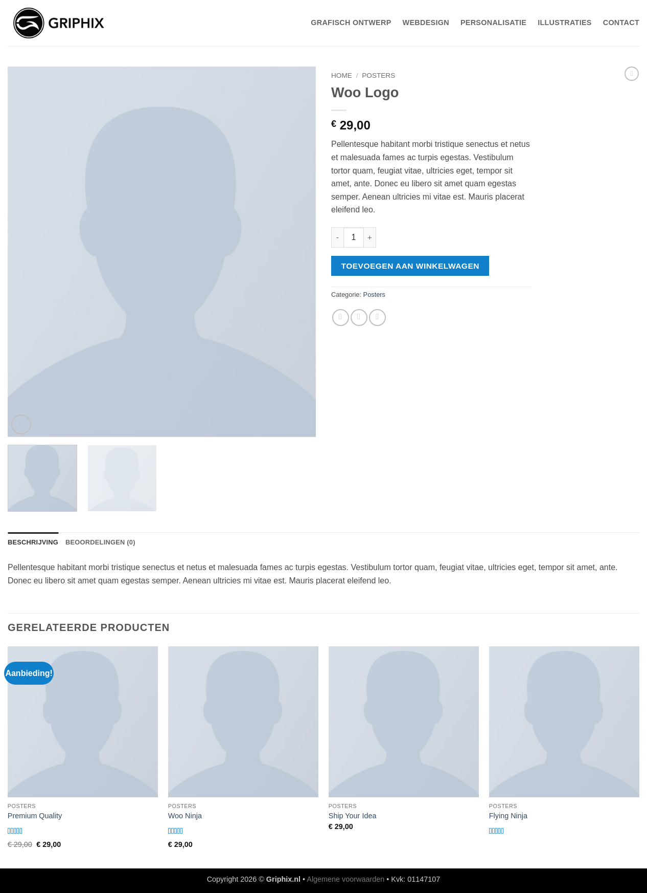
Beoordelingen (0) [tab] (100, 542)
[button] (21, 424)
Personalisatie (493, 22)
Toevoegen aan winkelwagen (410, 266)
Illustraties (565, 22)
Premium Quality (35, 816)
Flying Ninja (508, 816)
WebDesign (426, 22)
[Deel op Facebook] (340, 317)
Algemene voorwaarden (345, 879)
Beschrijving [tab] (33, 542)
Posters (378, 75)
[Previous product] (632, 74)
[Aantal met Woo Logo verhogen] (370, 237)
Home (341, 75)
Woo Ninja (185, 816)
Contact (621, 22)
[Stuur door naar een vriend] (359, 317)
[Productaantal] (353, 237)
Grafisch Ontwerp (351, 22)
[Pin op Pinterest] (377, 317)
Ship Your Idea (353, 816)
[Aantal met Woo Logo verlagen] (337, 237)
